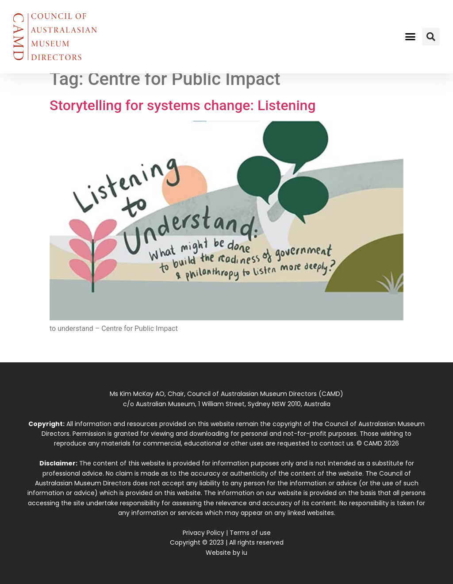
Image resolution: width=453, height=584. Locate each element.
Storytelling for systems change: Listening (183, 105)
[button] (410, 36)
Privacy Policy (203, 532)
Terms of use (250, 532)
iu (244, 552)
